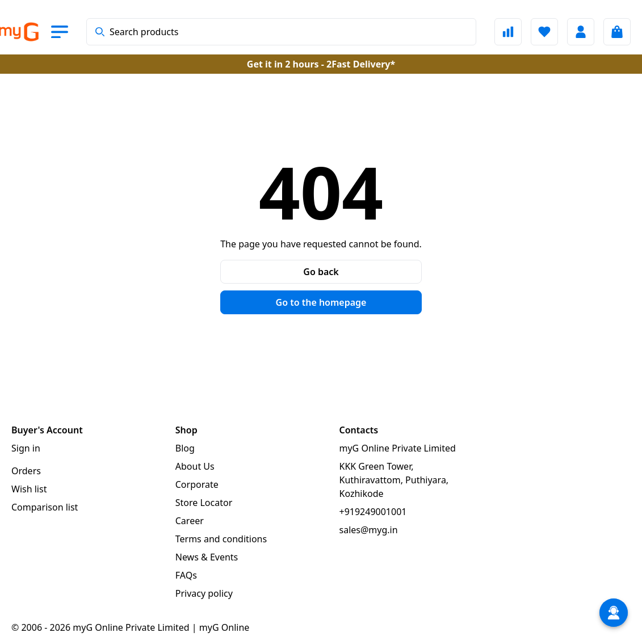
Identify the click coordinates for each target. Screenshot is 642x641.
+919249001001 (373, 511)
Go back (320, 271)
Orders (26, 471)
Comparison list (44, 507)
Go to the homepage (321, 302)
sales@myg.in (368, 530)
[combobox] (281, 31)
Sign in (25, 448)
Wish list (29, 489)
